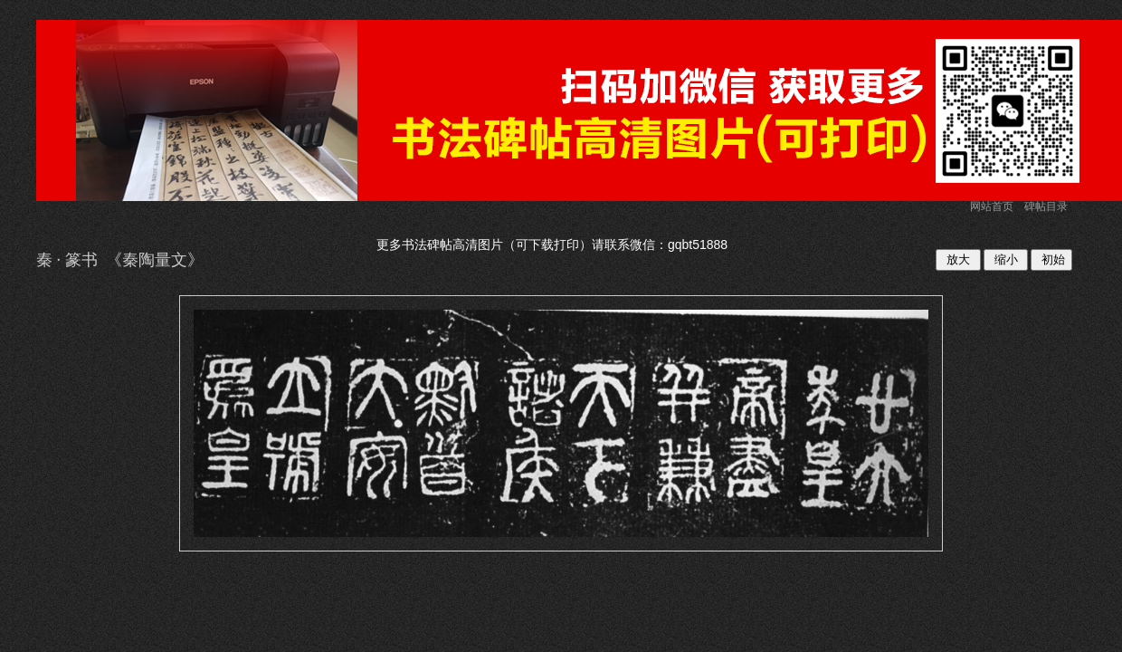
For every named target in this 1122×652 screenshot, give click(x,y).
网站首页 (991, 206)
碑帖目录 (1046, 206)
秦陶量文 (154, 260)
